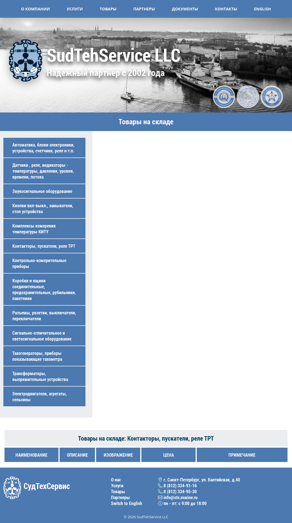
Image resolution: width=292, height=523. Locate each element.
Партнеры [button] (144, 9)
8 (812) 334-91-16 (177, 485)
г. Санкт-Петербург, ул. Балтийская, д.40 (199, 480)
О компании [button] (35, 9)
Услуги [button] (75, 9)
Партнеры (120, 497)
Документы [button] (185, 9)
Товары (118, 491)
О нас (116, 480)
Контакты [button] (226, 9)
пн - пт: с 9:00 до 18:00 (182, 503)
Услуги (117, 485)
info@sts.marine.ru (178, 497)
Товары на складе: (102, 438)
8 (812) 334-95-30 (177, 491)
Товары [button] (108, 9)
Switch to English (126, 503)
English (262, 9)
